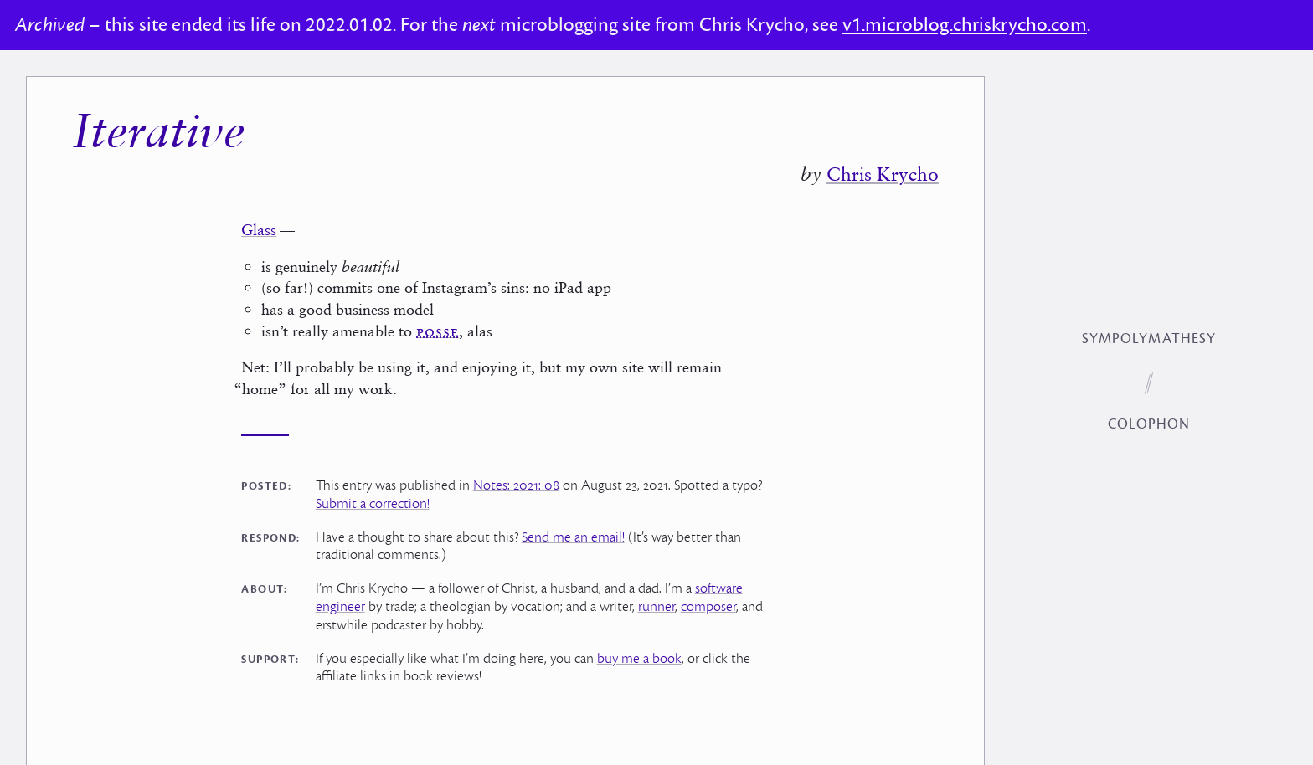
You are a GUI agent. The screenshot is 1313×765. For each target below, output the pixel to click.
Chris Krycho (882, 174)
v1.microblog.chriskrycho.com (964, 25)
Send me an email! (573, 537)
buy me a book (639, 658)
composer (708, 607)
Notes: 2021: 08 (516, 485)
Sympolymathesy (1149, 339)
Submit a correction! (373, 504)
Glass (258, 229)
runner (656, 607)
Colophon (1149, 424)
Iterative (158, 134)
